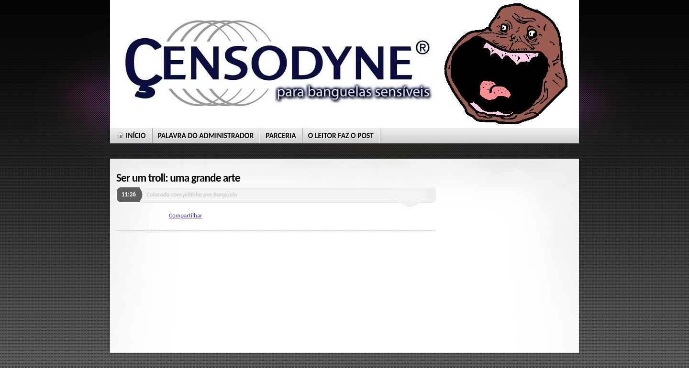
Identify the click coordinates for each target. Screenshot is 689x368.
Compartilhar (185, 215)
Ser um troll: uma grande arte (178, 177)
